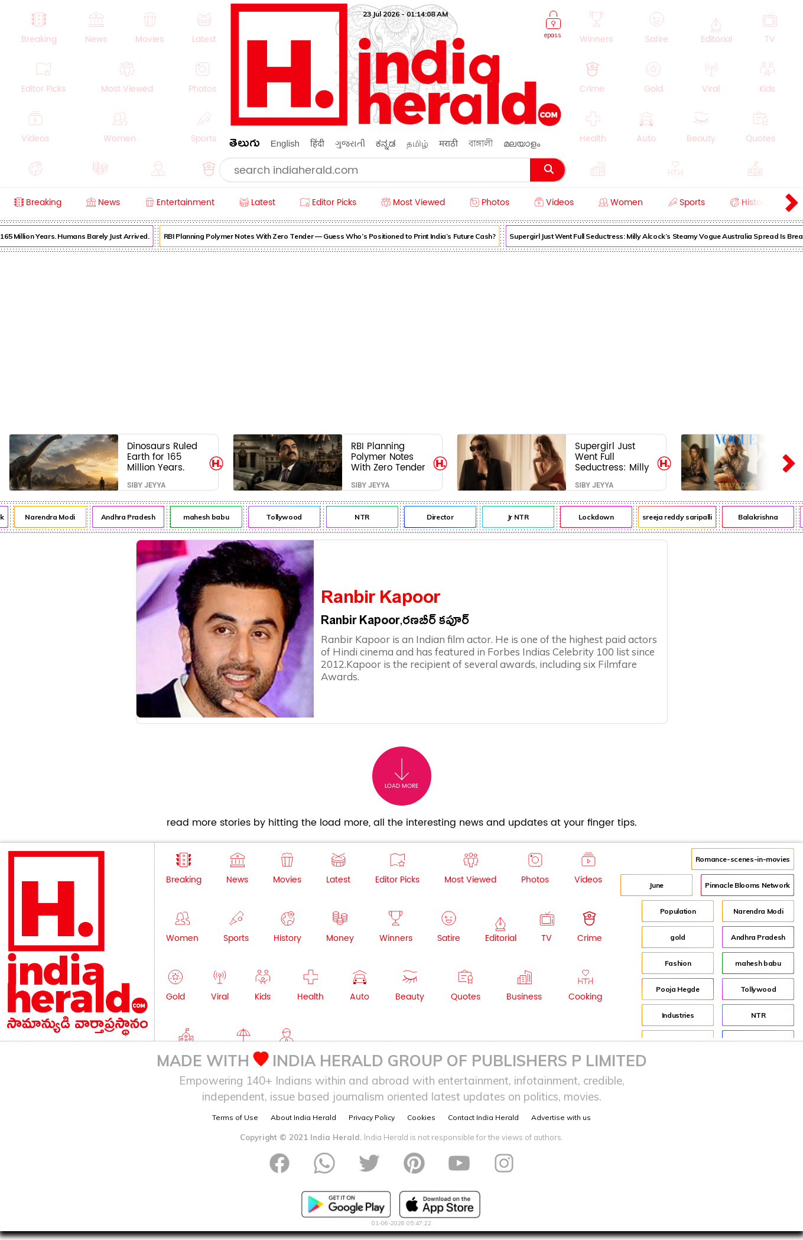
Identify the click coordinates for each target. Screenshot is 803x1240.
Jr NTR (528, 516)
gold (677, 937)
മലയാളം (521, 143)
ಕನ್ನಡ (386, 143)
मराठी (448, 143)
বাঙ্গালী (481, 143)
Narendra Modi (61, 516)
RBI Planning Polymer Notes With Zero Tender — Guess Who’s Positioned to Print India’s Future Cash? (340, 236)
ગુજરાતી (350, 143)
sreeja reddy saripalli (688, 516)
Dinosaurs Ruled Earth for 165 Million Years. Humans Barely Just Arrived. (162, 456)
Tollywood (295, 516)
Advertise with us (561, 1117)
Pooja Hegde (677, 989)
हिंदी (317, 143)
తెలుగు (244, 145)
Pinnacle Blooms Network (747, 885)
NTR (373, 516)
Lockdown (607, 516)
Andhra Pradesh (139, 516)
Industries (678, 1015)
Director (451, 516)
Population (677, 911)
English (285, 143)
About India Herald (303, 1117)
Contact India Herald (483, 1117)
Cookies (421, 1117)
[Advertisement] (401, 340)
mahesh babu (217, 516)
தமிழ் (417, 143)
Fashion (678, 963)
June (656, 885)
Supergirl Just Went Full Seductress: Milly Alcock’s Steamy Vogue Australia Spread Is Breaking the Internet (612, 456)
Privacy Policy (372, 1117)
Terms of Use (235, 1117)
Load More (401, 774)
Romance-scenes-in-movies (742, 859)
